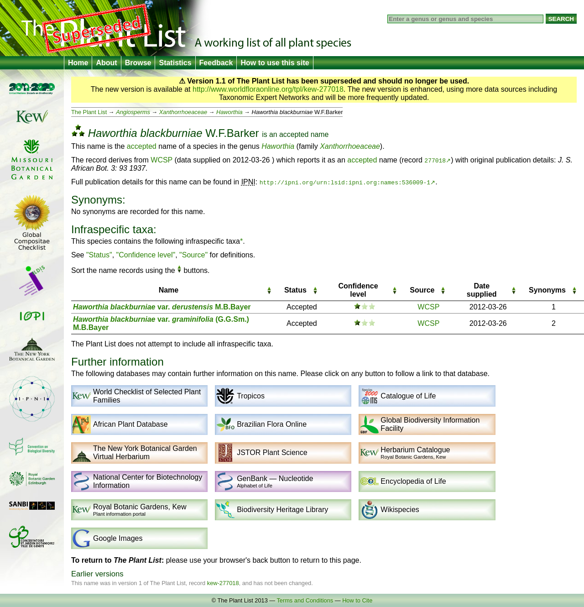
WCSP (161, 160)
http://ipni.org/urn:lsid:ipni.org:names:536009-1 (345, 182)
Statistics (175, 63)
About (106, 63)
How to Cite (357, 600)
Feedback (216, 63)
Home (78, 63)
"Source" (193, 255)
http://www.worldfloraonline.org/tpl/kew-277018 (268, 89)
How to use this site (274, 63)
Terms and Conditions (304, 600)
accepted (293, 134)
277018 (435, 160)
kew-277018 (223, 583)
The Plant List (89, 112)
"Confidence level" (146, 255)
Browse (138, 63)
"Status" (99, 255)
